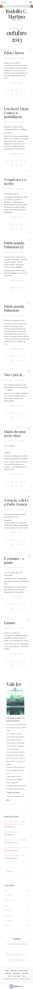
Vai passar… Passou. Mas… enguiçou (15, 840)
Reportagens (8, 915)
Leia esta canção (9, 900)
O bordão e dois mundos (12, 832)
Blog (22, 58)
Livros (6, 905)
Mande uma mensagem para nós (16, 943)
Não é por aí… (14, 374)
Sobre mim (14, 970)
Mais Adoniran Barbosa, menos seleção (16, 848)
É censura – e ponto (14, 560)
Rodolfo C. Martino (16, 14)
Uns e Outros (8, 920)
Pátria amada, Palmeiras (14, 308)
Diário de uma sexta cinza (14, 433)
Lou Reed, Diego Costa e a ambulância (16, 112)
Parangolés (7, 910)
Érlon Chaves (14, 52)
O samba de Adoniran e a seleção (14, 855)
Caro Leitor (7, 895)
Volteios (6, 926)
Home (7, 970)
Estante (9, 622)
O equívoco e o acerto (15, 181)
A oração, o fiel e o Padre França (16, 502)
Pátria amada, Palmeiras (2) (14, 244)
